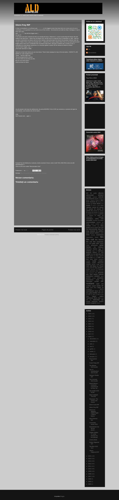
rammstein (89, 281)
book (102, 203)
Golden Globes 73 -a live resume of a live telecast (93, 435)
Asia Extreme (90, 198)
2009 (89, 471)
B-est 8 (93, 200)
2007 (89, 476)
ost (91, 267)
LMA (99, 257)
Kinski (91, 255)
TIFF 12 (95, 294)
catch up (100, 215)
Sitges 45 (100, 287)
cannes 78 (92, 215)
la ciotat (96, 255)
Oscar (101, 266)
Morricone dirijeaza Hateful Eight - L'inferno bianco (94, 413)
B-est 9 (98, 200)
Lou (102, 257)
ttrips (102, 298)
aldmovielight (90, 195)
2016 (89, 336)
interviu (95, 252)
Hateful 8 (40, 28)
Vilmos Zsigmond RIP (94, 451)
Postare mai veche (74, 230)
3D (91, 193)
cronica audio (99, 224)
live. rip (95, 257)
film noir (89, 242)
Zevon (98, 303)
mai (91, 346)
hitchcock (89, 249)
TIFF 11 (90, 294)
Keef (87, 255)
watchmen (95, 301)
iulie (91, 344)
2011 (89, 466)
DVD (87, 235)
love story (89, 259)
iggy (100, 249)
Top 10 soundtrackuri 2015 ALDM (94, 371)
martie (92, 351)
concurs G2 (100, 222)
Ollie (97, 266)
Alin (89, 49)
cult (98, 225)
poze (102, 276)
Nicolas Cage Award (97, 264)
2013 (89, 461)
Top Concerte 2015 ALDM (93, 380)
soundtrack (90, 291)
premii (88, 278)
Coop (87, 224)
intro (99, 252)
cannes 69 (90, 212)
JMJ (102, 254)
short (87, 287)
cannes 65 (100, 209)
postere (97, 276)
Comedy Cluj (96, 220)
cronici (88, 226)
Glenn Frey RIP (93, 407)
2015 (89, 456)
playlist (96, 274)
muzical (88, 264)
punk (97, 280)
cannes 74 (96, 213)
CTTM (94, 225)
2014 (89, 458)
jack (97, 254)
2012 (89, 463)
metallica (100, 261)
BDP (102, 200)
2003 (89, 484)
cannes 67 (96, 210)
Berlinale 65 (100, 201)
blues (98, 203)
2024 (89, 316)
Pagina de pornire (47, 230)
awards (96, 198)
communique (90, 222)
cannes (88, 207)
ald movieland (92, 52)
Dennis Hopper (94, 227)
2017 (89, 334)
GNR (97, 243)
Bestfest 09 (89, 203)
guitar (101, 245)
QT (102, 280)
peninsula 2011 (94, 271)
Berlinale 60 (93, 202)
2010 (89, 468)
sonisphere (89, 289)
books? (94, 205)
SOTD (101, 289)
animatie (88, 197)
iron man (93, 254)
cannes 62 (95, 207)
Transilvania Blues (91, 298)
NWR (87, 266)
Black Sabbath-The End (93, 395)
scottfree (88, 286)
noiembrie (93, 341)
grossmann (94, 245)
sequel (94, 286)
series (99, 286)
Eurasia (93, 235)
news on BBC (19, 112)
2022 (89, 321)
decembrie (93, 339)
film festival (99, 240)
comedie (89, 220)
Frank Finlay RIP (94, 363)
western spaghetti (91, 303)
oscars (88, 267)
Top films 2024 (91, 78)
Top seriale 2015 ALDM (94, 391)
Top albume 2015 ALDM (93, 366)
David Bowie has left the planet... (94, 428)
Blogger (62, 496)
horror (95, 249)
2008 (89, 474)
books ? (89, 205)
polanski (101, 274)
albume (100, 193)
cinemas (101, 217)
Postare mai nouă (21, 230)
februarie (92, 354)
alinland (100, 195)
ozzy (96, 267)
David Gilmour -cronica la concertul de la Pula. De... (93, 386)
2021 (89, 324)
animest (95, 197)
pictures (100, 273)
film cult (90, 239)
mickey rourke (91, 262)
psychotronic (90, 280)
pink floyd (89, 274)
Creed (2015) (93, 440)
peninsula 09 (94, 269)
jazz (100, 254)
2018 (89, 331)
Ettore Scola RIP (94, 404)
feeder (96, 237)
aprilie (92, 349)
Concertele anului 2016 (93, 423)
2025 (89, 313)
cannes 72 (91, 214)
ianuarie (92, 356)
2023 (89, 318)
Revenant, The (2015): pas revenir (93, 400)
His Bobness (98, 247)
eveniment (99, 235)
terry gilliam (89, 293)
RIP (34, 173)
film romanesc (98, 242)
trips (99, 298)
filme (87, 243)
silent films (93, 287)
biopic (94, 203)
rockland (38, 173)
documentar (93, 229)
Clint (102, 218)
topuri (94, 296)
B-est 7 (88, 200)
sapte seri (99, 284)
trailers (101, 296)
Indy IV (94, 251)
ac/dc (95, 193)
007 (87, 193)
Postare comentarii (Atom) (52, 234)
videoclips (44, 173)
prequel (94, 278)
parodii (100, 267)
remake (96, 281)
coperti (92, 224)
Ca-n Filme (100, 205)
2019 (89, 329)
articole (100, 197)
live (91, 257)
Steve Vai (97, 291)
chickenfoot (89, 217)
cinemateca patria (92, 218)
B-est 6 (101, 198)
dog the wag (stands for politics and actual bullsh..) (94, 231)
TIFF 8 (99, 294)
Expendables (89, 237)
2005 (89, 481)
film (21, 173)
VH (87, 300)
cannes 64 (92, 209)
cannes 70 (96, 212)
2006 (89, 479)
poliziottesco (89, 276)
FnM (90, 243)
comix (101, 220)
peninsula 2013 (93, 272)
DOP (102, 233)
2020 (89, 326)
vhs (90, 300)
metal (94, 261)
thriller (95, 293)
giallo (93, 243)
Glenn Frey (21, 33)
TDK (102, 291)
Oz (93, 267)
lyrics (95, 259)
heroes (25, 173)
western (101, 301)
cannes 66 (89, 210)
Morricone (30, 173)
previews (100, 278)
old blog (93, 266)
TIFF (99, 293)
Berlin (88, 202)
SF (102, 286)
